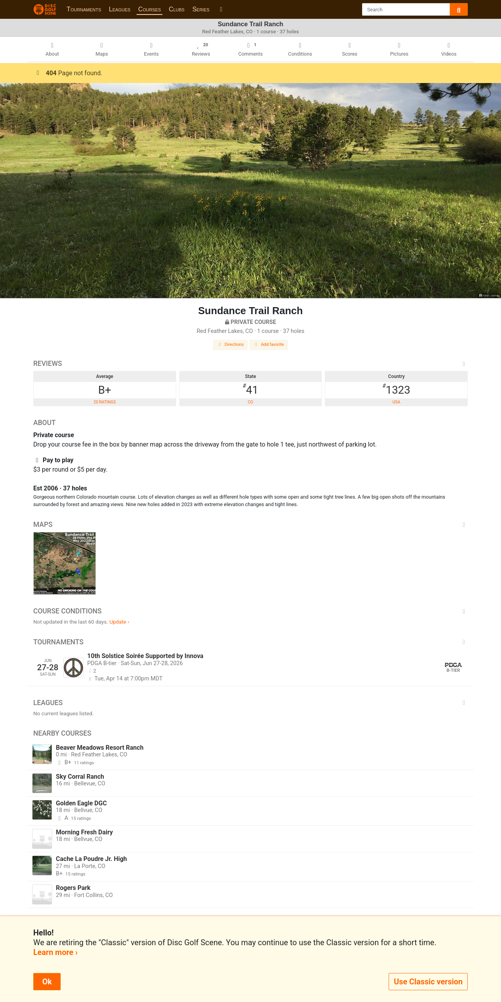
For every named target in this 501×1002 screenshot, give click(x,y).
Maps (250, 524)
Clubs (176, 9)
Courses (149, 9)
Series (200, 9)
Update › (119, 622)
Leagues (119, 9)
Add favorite (269, 344)
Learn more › (55, 952)
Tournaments (84, 9)
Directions (230, 344)
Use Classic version (428, 981)
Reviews (250, 363)
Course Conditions (250, 611)
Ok (47, 981)
